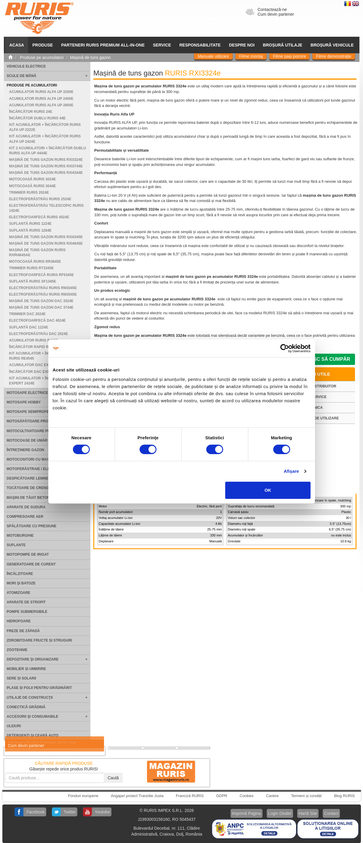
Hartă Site (308, 813)
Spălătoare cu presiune (32, 526)
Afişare (291, 471)
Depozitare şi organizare (33, 659)
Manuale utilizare (213, 56)
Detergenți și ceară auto (33, 735)
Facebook (35, 812)
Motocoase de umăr (27, 440)
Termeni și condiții (306, 796)
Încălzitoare (20, 574)
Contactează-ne (272, 9)
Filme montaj (251, 56)
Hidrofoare (19, 621)
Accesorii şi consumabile (32, 716)
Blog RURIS (344, 796)
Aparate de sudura (26, 507)
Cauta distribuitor (317, 386)
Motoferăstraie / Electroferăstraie (45, 469)
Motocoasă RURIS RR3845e (35, 261)
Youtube (102, 812)
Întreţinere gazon (25, 450)
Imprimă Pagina (246, 813)
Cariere (272, 796)
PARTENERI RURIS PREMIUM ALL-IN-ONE (103, 45)
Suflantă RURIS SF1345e (32, 281)
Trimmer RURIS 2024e (29, 192)
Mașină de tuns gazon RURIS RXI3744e (46, 166)
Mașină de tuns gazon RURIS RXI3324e (46, 160)
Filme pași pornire (289, 56)
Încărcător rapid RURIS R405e (39, 347)
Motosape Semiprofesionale (36, 412)
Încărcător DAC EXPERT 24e (36, 372)
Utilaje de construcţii (30, 697)
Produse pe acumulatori (32, 85)
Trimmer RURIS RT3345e (31, 268)
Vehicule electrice (26, 66)
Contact (331, 813)
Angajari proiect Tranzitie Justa (137, 796)
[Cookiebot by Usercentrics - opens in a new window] (285, 348)
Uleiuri (14, 726)
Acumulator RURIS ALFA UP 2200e (41, 92)
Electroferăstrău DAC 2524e (38, 334)
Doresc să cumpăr (325, 359)
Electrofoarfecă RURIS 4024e (39, 217)
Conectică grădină (26, 707)
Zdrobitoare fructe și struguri (39, 640)
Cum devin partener (276, 14)
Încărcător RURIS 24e (30, 112)
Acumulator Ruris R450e (33, 340)
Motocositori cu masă (29, 459)
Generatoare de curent (31, 564)
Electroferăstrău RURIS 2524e (40, 199)
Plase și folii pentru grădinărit (39, 688)
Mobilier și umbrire (26, 669)
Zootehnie (17, 650)
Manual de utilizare (318, 418)
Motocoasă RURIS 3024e (32, 179)
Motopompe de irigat (28, 554)
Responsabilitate (200, 45)
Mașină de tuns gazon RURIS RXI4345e (46, 237)
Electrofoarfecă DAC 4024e (37, 320)
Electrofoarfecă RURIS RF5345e (41, 275)
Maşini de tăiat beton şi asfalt (37, 498)
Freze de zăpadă (23, 631)
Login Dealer (280, 813)
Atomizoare (19, 593)
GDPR (221, 796)
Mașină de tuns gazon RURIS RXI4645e (46, 243)
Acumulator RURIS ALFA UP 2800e (41, 105)
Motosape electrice (27, 393)
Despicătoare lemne (27, 478)
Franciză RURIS (190, 796)
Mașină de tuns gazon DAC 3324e (41, 301)
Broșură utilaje (282, 45)
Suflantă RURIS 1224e (30, 224)
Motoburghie (20, 535)
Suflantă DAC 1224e (28, 327)
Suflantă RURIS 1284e (30, 230)
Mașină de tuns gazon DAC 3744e (41, 307)
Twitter (70, 812)
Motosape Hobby (24, 402)
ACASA (16, 45)
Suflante (16, 545)
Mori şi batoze (21, 583)
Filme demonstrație (333, 56)
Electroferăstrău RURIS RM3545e (43, 294)
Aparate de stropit (26, 602)
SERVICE (162, 45)
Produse (42, 45)
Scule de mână (21, 76)
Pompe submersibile (27, 612)
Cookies (247, 796)
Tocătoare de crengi (28, 488)
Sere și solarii (21, 678)
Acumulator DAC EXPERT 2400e (39, 365)
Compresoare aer (25, 517)
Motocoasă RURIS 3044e (32, 186)
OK (268, 490)
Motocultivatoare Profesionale (40, 431)
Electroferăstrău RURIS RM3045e (43, 288)
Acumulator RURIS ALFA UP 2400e (41, 99)
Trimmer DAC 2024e (27, 314)
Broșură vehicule (332, 45)
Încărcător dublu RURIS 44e (37, 118)
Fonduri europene (83, 796)
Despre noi (242, 45)
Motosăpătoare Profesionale (38, 421)
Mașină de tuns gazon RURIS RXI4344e (46, 173)
